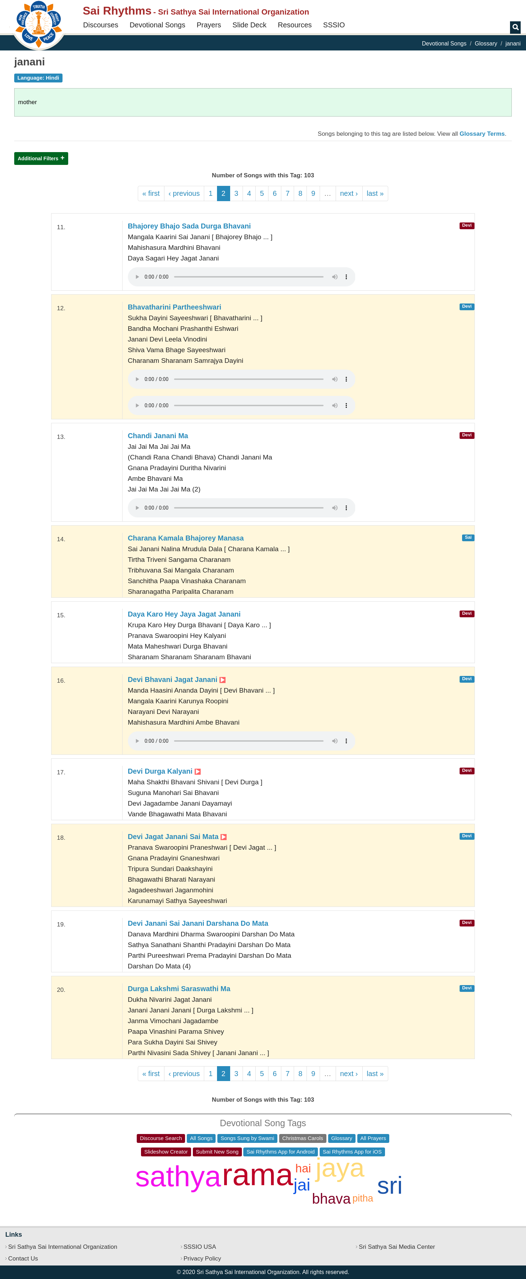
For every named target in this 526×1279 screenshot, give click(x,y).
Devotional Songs (157, 25)
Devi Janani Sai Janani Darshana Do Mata (198, 923)
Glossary (486, 44)
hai (303, 1168)
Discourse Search (161, 1138)
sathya (178, 1176)
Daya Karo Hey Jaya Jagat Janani (184, 614)
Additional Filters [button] (38, 158)
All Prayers (373, 1138)
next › (349, 193)
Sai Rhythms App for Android (280, 1152)
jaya (340, 1167)
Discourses (100, 25)
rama (257, 1174)
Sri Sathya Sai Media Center (397, 1246)
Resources (295, 25)
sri (390, 1185)
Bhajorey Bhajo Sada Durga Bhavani (189, 226)
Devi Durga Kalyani (164, 771)
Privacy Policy (202, 1258)
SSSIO (334, 25)
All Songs (201, 1138)
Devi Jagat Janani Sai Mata (177, 836)
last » (375, 193)
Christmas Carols (302, 1138)
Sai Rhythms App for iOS (352, 1152)
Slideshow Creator (166, 1152)
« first (151, 193)
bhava (331, 1199)
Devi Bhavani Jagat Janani (177, 679)
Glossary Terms (482, 133)
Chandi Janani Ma (158, 436)
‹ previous (184, 193)
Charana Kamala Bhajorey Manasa (186, 538)
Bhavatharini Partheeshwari (174, 307)
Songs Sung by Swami (247, 1138)
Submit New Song (217, 1152)
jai (302, 1184)
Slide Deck (250, 25)
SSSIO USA (200, 1246)
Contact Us (23, 1258)
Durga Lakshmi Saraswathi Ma (179, 989)
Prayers (209, 25)
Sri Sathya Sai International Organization (62, 1246)
